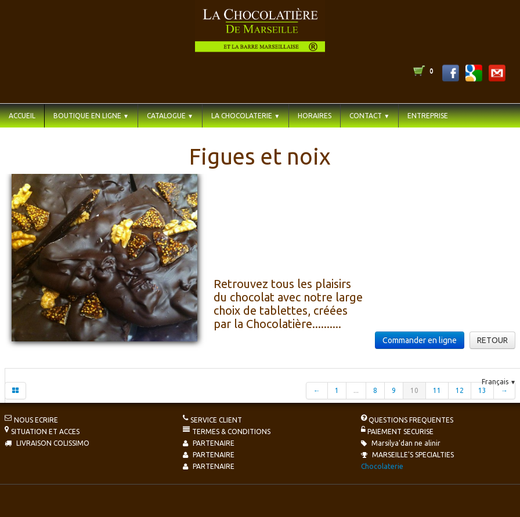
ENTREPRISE (427, 115)
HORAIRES (314, 115)
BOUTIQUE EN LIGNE (91, 115)
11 (437, 390)
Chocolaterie (382, 466)
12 (460, 390)
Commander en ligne (419, 340)
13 (482, 390)
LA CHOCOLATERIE (245, 115)
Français (499, 381)
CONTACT (369, 115)
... (356, 390)
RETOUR (492, 340)
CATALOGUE (170, 115)
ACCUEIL (22, 115)
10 (414, 390)
